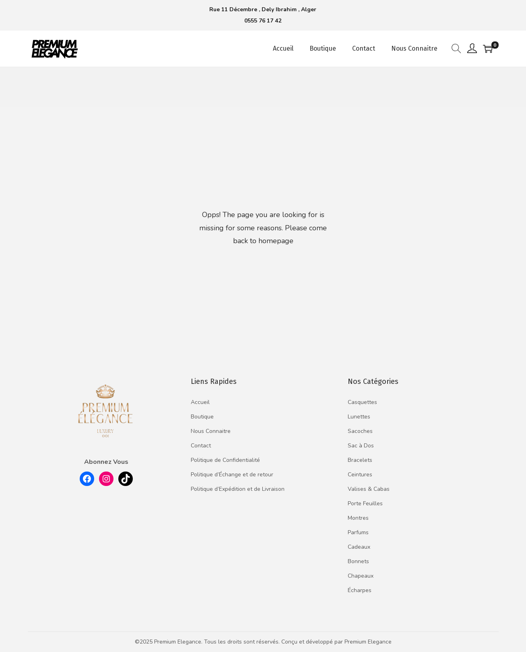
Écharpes (359, 590)
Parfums (358, 532)
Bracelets (360, 460)
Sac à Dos (361, 445)
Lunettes (359, 416)
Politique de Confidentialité (225, 460)
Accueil (200, 402)
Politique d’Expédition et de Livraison (238, 489)
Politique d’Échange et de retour (232, 474)
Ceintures (360, 474)
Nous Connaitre (211, 431)
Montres (358, 518)
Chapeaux (360, 576)
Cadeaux (359, 547)
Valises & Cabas (369, 489)
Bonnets (358, 561)
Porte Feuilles (365, 503)
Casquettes (362, 402)
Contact (201, 445)
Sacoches (360, 431)
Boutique (202, 416)
